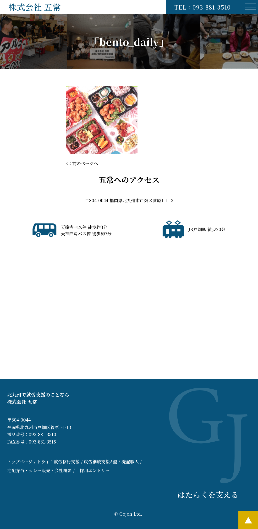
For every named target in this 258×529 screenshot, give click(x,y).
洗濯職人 (130, 461)
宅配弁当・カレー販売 (28, 470)
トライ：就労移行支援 (58, 461)
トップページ (20, 461)
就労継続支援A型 (100, 461)
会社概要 (63, 470)
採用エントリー (95, 470)
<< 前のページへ (82, 163)
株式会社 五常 (34, 7)
